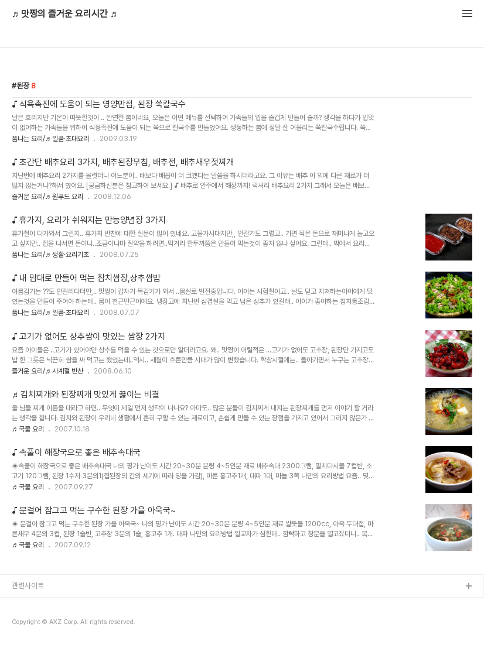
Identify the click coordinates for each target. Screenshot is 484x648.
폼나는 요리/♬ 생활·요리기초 (50, 255)
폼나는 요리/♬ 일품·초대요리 (50, 139)
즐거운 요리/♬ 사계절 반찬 (47, 371)
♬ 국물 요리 (28, 429)
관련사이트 (28, 585)
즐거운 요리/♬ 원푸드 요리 (47, 197)
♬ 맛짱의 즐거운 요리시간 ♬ (64, 14)
